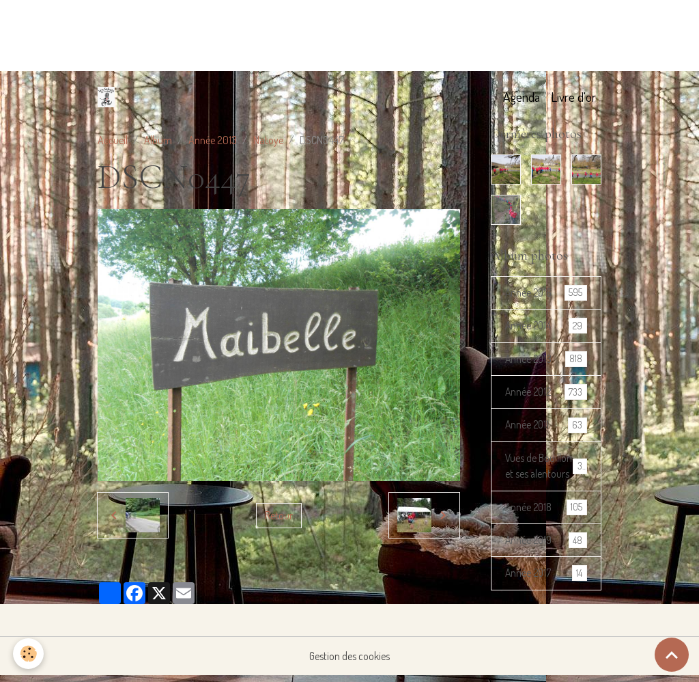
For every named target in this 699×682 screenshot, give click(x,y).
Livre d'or (573, 96)
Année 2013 (212, 140)
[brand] (109, 97)
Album (158, 140)
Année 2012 (546, 393)
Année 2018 (546, 526)
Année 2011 (546, 427)
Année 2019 (546, 560)
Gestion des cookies (349, 663)
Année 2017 (546, 593)
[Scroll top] (672, 655)
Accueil (113, 140)
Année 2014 (546, 326)
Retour (279, 515)
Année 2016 (546, 293)
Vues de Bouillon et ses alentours (546, 477)
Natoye (268, 140)
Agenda (521, 96)
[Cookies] (29, 653)
